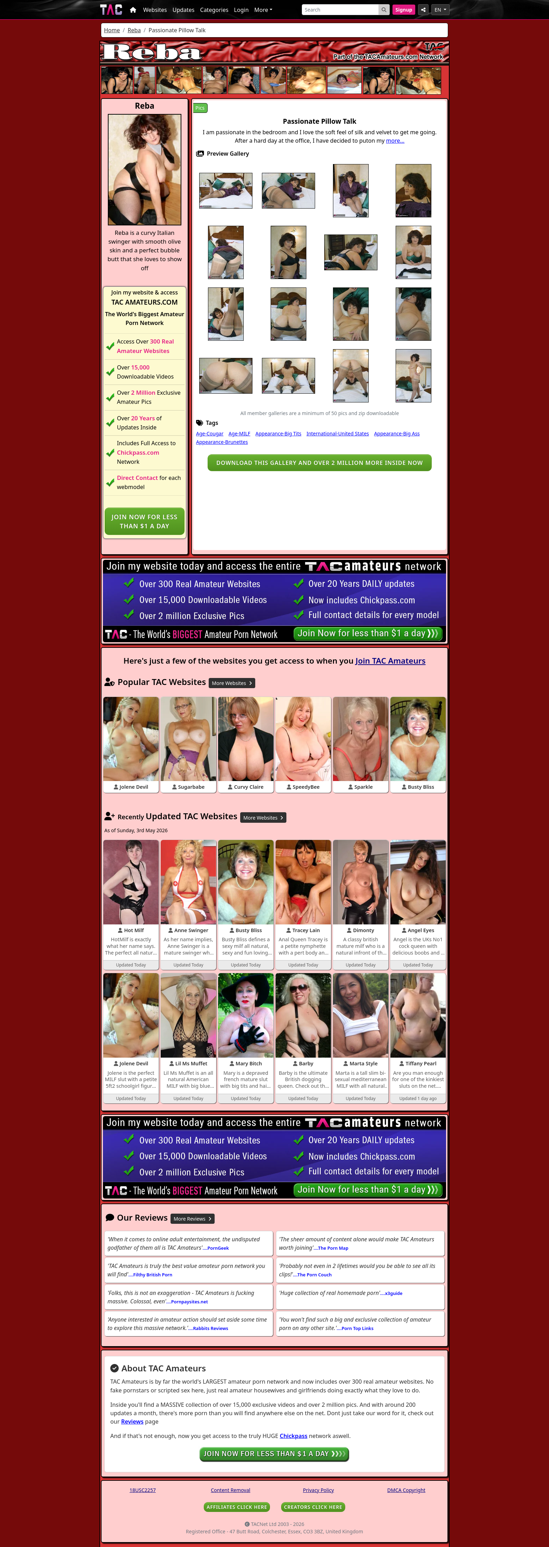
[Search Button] (384, 9)
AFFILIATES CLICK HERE (237, 1507)
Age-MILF (239, 433)
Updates (184, 10)
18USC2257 (143, 1490)
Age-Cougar (209, 433)
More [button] (261, 10)
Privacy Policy (318, 1490)
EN (438, 9)
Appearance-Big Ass (396, 433)
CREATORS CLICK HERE (313, 1507)
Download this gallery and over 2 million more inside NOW (319, 463)
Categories (214, 10)
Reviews (132, 1421)
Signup (404, 9)
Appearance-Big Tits (278, 433)
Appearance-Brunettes (222, 442)
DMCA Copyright (406, 1490)
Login (241, 10)
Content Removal (230, 1490)
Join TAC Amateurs (391, 660)
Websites (155, 10)
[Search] (340, 9)
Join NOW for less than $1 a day (145, 521)
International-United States (337, 433)
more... (395, 140)
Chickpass (293, 1436)
